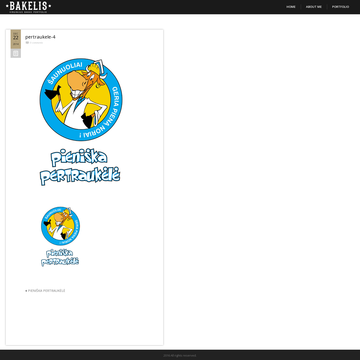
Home (291, 7)
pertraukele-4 (40, 37)
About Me (314, 7)
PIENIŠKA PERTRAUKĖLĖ (46, 290)
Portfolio (340, 7)
